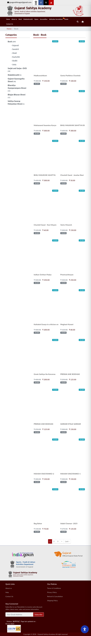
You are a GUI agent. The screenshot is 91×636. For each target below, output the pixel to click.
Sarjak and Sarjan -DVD (17, 69)
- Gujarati (15, 45)
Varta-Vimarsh (66, 225)
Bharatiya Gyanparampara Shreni (17, 88)
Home (8, 19)
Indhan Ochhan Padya (42, 274)
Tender (66, 19)
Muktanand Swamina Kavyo (45, 125)
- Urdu (13, 64)
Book (20, 19)
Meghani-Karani (66, 324)
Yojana (36, 19)
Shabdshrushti (14, 75)
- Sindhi (14, 61)
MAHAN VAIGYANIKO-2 (44, 474)
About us (14, 19)
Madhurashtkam (40, 75)
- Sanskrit (15, 49)
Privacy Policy (52, 592)
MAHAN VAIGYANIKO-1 (70, 474)
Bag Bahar (38, 523)
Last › (67, 541)
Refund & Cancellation (55, 596)
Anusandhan (43, 19)
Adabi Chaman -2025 (68, 523)
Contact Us (9, 24)
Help (7, 592)
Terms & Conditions (54, 588)
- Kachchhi (15, 57)
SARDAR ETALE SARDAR (70, 424)
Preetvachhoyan (66, 274)
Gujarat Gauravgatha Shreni (16, 80)
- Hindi (14, 53)
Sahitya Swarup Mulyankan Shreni (16, 102)
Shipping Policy (52, 600)
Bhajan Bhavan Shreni (16, 96)
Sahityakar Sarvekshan (56, 18)
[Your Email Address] (19, 614)
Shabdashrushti (28, 19)
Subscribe (38, 614)
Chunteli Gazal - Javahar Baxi (72, 175)
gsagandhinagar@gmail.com (19, 2)
